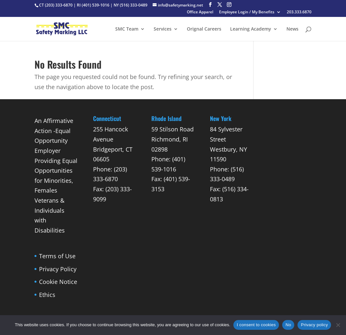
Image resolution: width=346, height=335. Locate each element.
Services (163, 29)
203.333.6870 (299, 12)
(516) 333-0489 (133, 5)
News (292, 29)
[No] (338, 325)
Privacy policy (314, 324)
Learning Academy (250, 29)
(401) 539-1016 (95, 5)
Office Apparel (200, 12)
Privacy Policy (57, 269)
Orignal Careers (204, 29)
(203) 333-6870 (59, 5)
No (288, 324)
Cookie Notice (58, 282)
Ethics (47, 295)
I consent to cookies (256, 324)
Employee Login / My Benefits (246, 12)
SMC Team (126, 29)
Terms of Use (57, 256)
